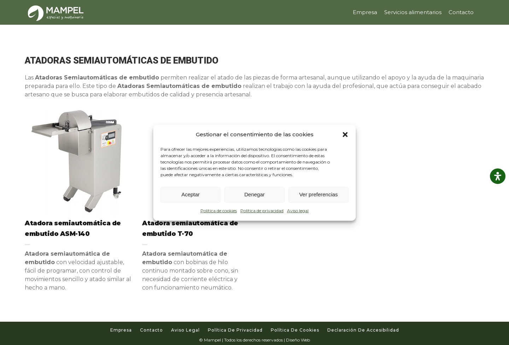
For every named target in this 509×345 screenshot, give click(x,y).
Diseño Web (298, 340)
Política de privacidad (261, 210)
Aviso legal (298, 210)
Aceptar (190, 194)
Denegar (254, 194)
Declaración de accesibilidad (363, 330)
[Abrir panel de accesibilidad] (497, 176)
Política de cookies (218, 210)
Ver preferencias (318, 194)
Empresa (121, 330)
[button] (345, 134)
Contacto (151, 330)
